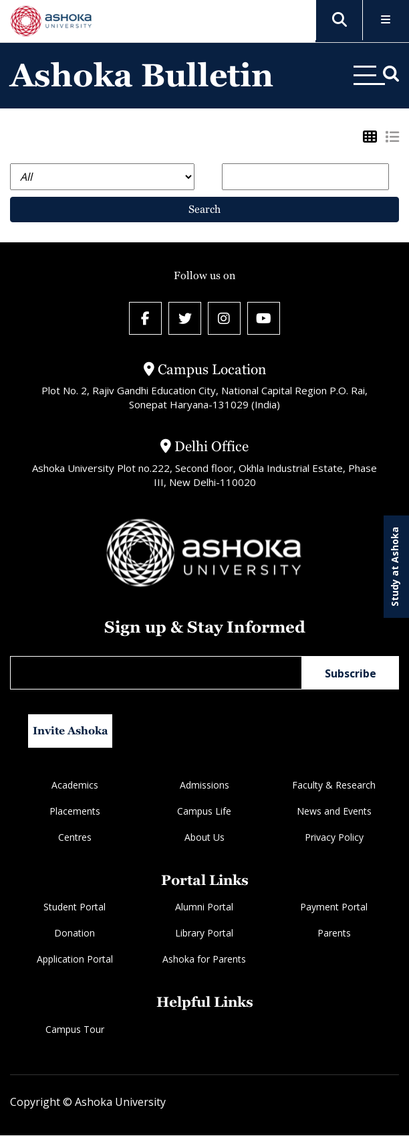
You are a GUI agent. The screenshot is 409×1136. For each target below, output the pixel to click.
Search (204, 209)
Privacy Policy (334, 837)
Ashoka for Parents (204, 960)
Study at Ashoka (394, 566)
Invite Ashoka (70, 731)
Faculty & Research (334, 785)
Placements (74, 811)
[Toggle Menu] (386, 20)
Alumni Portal (204, 908)
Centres (75, 837)
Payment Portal (334, 908)
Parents (334, 934)
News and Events (334, 811)
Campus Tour (74, 1030)
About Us (204, 837)
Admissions (204, 785)
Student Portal (74, 908)
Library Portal (204, 934)
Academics (74, 785)
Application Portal (75, 960)
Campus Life (204, 811)
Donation (74, 934)
